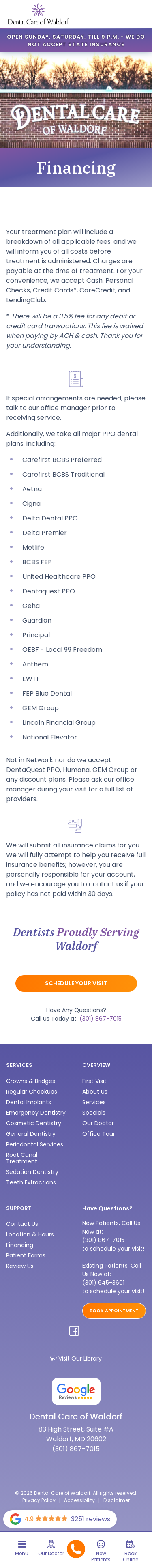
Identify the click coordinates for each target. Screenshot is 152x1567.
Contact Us (22, 1224)
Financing (19, 1245)
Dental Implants (28, 1102)
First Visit (94, 1081)
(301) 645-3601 (103, 1283)
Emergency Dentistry (36, 1112)
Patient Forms (25, 1255)
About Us (94, 1091)
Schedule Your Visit (76, 983)
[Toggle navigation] (21, 1551)
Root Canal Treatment (21, 1158)
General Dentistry (31, 1134)
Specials (93, 1112)
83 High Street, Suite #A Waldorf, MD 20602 (76, 1434)
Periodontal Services (34, 1144)
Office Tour (98, 1134)
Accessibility (79, 1500)
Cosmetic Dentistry (33, 1123)
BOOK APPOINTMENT (114, 1310)
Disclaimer (116, 1500)
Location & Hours (30, 1234)
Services (94, 1102)
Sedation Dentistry (32, 1172)
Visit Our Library (76, 1358)
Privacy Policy (39, 1500)
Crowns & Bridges (30, 1081)
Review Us (20, 1266)
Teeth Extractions (31, 1182)
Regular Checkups (31, 1091)
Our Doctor (98, 1123)
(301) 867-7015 (100, 1019)
